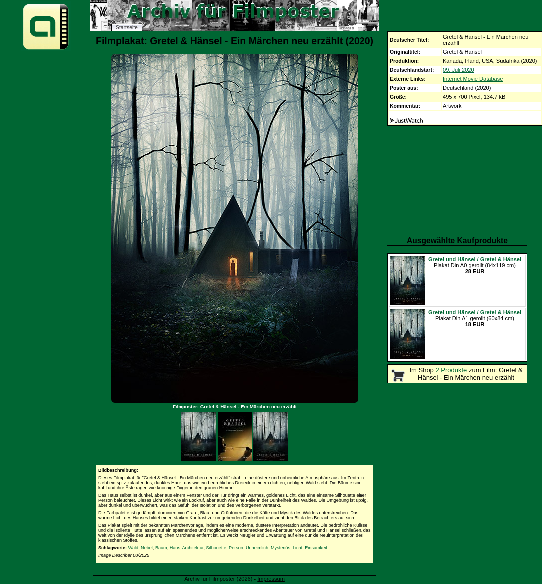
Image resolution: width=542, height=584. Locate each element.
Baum (161, 547)
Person (236, 547)
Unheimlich (257, 547)
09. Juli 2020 (458, 70)
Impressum (271, 579)
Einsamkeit (316, 547)
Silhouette (216, 547)
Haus (175, 547)
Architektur (193, 547)
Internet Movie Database (473, 79)
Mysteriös (280, 547)
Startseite (127, 27)
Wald (133, 547)
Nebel (147, 547)
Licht (297, 547)
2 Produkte (451, 370)
